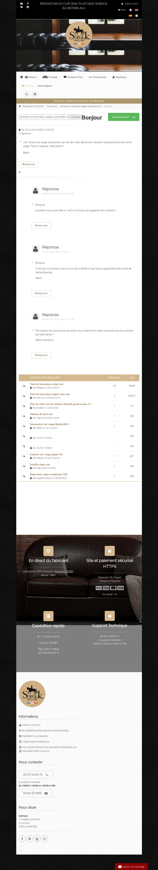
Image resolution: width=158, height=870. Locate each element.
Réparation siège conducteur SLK (49, 474)
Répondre (28, 164)
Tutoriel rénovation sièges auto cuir (50, 394)
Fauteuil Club (73, 77)
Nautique (119, 77)
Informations (44, 85)
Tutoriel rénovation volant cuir (47, 384)
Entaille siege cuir (40, 464)
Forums (28, 85)
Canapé (50, 77)
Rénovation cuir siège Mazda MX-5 (50, 424)
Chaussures (97, 77)
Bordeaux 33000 (64, 569)
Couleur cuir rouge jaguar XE (46, 454)
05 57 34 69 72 (35, 775)
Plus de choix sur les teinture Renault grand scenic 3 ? (60, 404)
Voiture (31, 77)
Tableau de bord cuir (41, 414)
